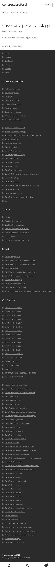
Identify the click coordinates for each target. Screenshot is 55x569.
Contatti (8, 57)
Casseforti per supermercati (15, 504)
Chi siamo (8, 65)
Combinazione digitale (13, 221)
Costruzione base (11, 516)
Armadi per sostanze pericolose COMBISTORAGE (23, 135)
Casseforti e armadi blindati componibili (19, 469)
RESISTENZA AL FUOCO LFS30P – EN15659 (20, 373)
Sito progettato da (9, 557)
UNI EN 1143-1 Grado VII (14, 334)
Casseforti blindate (12, 268)
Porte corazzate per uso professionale (19, 535)
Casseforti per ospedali (13, 500)
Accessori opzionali (12, 93)
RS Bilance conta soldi (13, 120)
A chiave (8, 217)
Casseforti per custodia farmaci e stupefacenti (22, 185)
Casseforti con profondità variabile (17, 454)
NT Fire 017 (9, 369)
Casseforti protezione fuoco (15, 284)
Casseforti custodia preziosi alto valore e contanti (23, 458)
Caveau (7, 201)
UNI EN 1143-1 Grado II (13, 315)
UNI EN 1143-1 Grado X (13, 346)
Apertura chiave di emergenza (16, 385)
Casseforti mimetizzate (13, 473)
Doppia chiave (10, 236)
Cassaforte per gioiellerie (14, 420)
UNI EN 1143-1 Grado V (13, 327)
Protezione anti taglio (13, 539)
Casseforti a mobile (12, 162)
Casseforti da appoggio (13, 280)
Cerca (27, 565)
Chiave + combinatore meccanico (17, 233)
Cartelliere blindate (12, 147)
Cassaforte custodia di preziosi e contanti (20, 264)
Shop (7, 72)
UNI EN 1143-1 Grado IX (13, 342)
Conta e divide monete (13, 112)
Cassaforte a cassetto (13, 151)
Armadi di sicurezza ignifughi (15, 132)
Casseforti (8, 97)
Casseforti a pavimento (13, 170)
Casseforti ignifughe (12, 178)
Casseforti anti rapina (13, 435)
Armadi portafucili (11, 139)
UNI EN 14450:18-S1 (12, 361)
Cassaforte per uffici (12, 257)
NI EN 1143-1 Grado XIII (13, 358)
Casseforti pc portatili (13, 477)
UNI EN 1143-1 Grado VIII (14, 338)
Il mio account (9, 565)
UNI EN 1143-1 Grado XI (13, 350)
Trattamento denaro (12, 89)
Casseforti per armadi (13, 485)
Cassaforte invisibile (12, 404)
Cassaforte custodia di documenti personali (21, 260)
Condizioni (9, 61)
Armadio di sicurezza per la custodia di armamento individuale (28, 291)
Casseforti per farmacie (13, 496)
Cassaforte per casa (12, 158)
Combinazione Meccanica (14, 225)
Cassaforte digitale (12, 396)
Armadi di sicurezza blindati (15, 128)
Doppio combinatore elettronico (17, 240)
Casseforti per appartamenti (15, 287)
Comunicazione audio (13, 104)
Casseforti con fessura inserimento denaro (20, 450)
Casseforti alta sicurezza (14, 431)
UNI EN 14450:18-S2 (12, 365)
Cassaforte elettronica (13, 400)
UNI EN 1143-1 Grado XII (14, 354)
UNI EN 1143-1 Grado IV (13, 323)
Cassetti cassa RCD (12, 100)
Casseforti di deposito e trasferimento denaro (22, 174)
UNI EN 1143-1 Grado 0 (13, 308)
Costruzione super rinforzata (15, 523)
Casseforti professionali (13, 193)
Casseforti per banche (13, 489)
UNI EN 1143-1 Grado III (13, 319)
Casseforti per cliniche (13, 493)
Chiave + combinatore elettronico (17, 229)
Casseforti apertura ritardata (15, 439)
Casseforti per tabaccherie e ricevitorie (19, 276)
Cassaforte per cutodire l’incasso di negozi (20, 272)
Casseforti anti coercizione (14, 542)
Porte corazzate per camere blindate (18, 527)
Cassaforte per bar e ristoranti (16, 408)
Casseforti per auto (12, 182)
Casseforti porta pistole (13, 143)
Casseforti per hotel (12, 189)
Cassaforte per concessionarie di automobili (21, 412)
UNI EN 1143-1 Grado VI (13, 331)
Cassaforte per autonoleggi (15, 155)
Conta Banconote (11, 108)
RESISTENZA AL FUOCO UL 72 (16, 377)
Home (7, 12)
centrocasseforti (14, 4)
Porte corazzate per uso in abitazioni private (21, 531)
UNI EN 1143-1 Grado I (13, 311)
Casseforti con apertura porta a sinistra (19, 446)
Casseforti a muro (11, 166)
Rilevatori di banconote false (15, 116)
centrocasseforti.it (25, 557)
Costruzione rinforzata (13, 519)
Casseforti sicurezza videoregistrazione (19, 197)
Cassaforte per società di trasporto (18, 423)
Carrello (8, 69)
